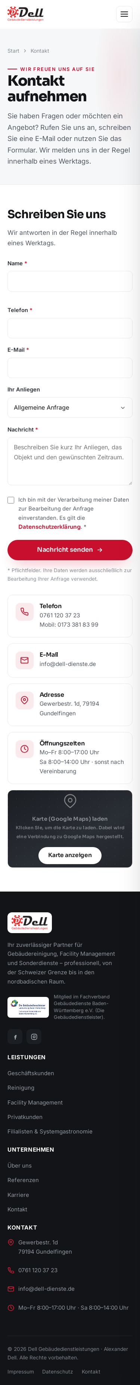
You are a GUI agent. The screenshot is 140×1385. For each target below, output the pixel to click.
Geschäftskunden (30, 1073)
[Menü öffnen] (124, 14)
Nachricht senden (70, 551)
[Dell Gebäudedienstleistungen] (25, 14)
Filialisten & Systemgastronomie (50, 1131)
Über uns (19, 1165)
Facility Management (35, 1102)
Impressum (20, 1372)
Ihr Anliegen (23, 391)
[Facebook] (14, 1036)
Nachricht (22, 430)
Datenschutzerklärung (49, 528)
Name (17, 264)
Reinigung (20, 1087)
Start (13, 50)
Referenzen (23, 1180)
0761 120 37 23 (37, 1270)
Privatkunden (25, 1116)
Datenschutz (57, 1372)
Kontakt (17, 1209)
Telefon (19, 311)
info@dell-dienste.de (46, 1288)
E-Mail (18, 351)
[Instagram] (34, 1036)
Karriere (18, 1194)
